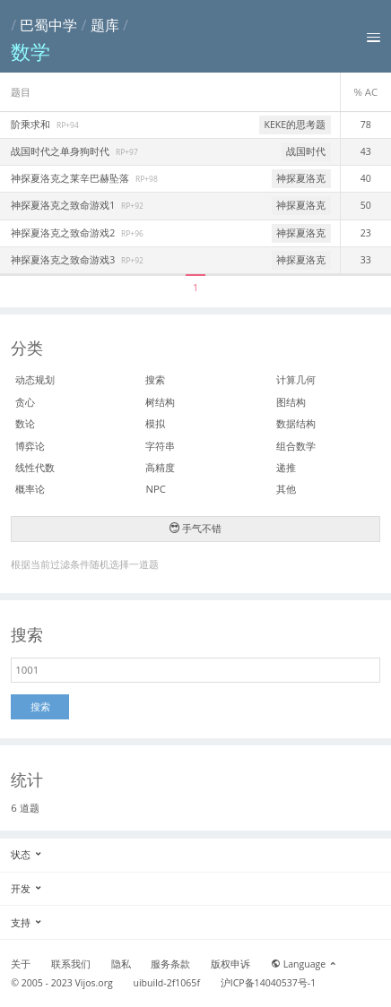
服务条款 (170, 964)
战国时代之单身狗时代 (61, 151)
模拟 (155, 423)
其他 (286, 488)
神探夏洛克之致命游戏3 (64, 260)
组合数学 (296, 445)
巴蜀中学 (48, 25)
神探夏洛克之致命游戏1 (64, 205)
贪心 (25, 402)
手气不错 (195, 528)
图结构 (291, 402)
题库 (105, 25)
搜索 (155, 379)
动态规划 (35, 379)
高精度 (160, 467)
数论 (25, 423)
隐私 (121, 964)
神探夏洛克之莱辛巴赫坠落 (71, 178)
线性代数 (35, 467)
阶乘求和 (32, 124)
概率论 (30, 488)
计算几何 (296, 379)
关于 (20, 964)
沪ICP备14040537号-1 (269, 983)
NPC (155, 488)
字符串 (160, 445)
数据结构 (296, 423)
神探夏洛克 (301, 178)
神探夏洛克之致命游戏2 (64, 233)
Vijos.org (94, 983)
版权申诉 (230, 964)
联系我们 (71, 964)
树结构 (160, 402)
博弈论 (30, 445)
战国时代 (306, 151)
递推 (286, 467)
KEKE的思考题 (295, 124)
